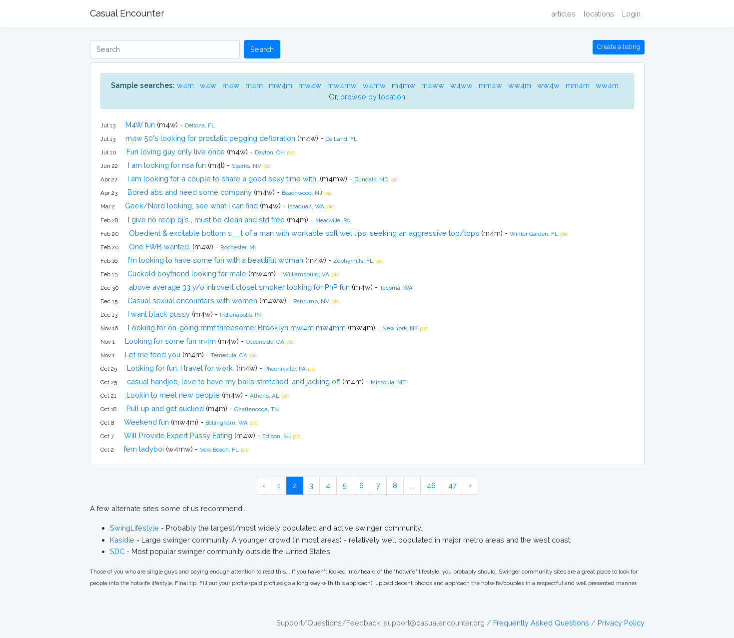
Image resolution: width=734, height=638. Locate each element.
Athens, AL (264, 395)
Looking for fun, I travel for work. (180, 368)
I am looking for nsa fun (167, 165)
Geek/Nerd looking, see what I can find (191, 205)
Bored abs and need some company (189, 192)
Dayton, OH (270, 152)
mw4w (309, 85)
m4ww (432, 85)
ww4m (519, 85)
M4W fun (140, 124)
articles (563, 13)
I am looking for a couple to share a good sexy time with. (222, 178)
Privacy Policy (621, 623)
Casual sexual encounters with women (192, 300)
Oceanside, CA (265, 341)
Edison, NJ (276, 436)
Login (631, 13)
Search (262, 49)
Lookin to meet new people (173, 395)
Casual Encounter (127, 13)
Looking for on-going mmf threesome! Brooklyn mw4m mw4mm (237, 327)
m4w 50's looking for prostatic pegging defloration (210, 138)
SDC (117, 551)
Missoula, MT (388, 382)
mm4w (490, 85)
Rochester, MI (238, 247)
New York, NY (400, 328)
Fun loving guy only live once (175, 151)
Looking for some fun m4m (170, 341)
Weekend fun (146, 422)
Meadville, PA (332, 220)
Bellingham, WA (226, 422)
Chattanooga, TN (256, 409)
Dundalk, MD (371, 179)
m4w (230, 85)
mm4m (578, 85)
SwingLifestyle (134, 528)
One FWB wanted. (159, 246)
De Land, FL (341, 138)
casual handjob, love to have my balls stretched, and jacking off (233, 381)
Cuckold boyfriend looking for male (186, 273)
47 (452, 485)
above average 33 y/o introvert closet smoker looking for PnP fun (239, 287)
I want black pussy (158, 314)
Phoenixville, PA (285, 368)
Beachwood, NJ (302, 192)
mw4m (280, 85)
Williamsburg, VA (306, 274)
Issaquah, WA (306, 206)
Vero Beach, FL (219, 449)
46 (431, 485)
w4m (185, 85)
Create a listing (618, 46)
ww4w (548, 85)
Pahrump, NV (311, 301)
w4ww (461, 85)
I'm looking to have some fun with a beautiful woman (215, 260)
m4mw (403, 85)
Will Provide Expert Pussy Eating (178, 435)
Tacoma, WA (396, 287)
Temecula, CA (229, 355)
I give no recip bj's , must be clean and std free (206, 219)
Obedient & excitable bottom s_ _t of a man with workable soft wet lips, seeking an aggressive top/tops (304, 233)
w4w (208, 85)
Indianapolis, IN (240, 314)
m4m (254, 85)
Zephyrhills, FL (353, 260)
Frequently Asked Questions (541, 623)
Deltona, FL (200, 125)
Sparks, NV (246, 165)
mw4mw (342, 85)
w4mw (374, 85)
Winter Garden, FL (534, 233)
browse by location (372, 96)
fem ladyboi (144, 449)
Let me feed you (152, 354)
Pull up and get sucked (165, 408)
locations (599, 13)
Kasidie (122, 540)
